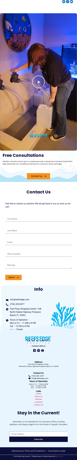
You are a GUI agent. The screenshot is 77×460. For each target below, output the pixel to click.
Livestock (38, 402)
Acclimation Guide (56, 451)
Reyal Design (59, 456)
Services (38, 399)
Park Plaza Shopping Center (38, 364)
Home (38, 394)
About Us (38, 396)
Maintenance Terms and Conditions (28, 451)
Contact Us (38, 405)
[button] (38, 81)
